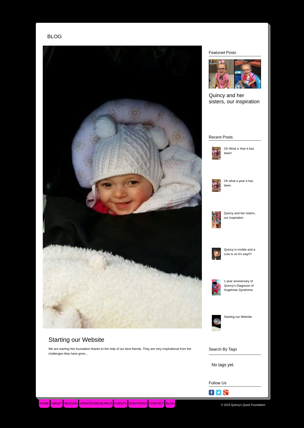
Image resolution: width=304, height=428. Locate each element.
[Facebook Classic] (211, 392)
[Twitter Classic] (218, 392)
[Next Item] (253, 74)
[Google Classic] (225, 392)
